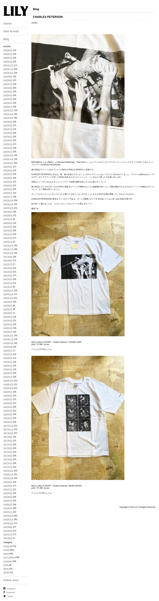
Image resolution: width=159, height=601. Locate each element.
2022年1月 (7, 242)
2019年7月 (7, 354)
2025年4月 (7, 95)
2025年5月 (7, 91)
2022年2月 (7, 238)
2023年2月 (7, 193)
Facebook (9, 592)
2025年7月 (7, 84)
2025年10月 (8, 73)
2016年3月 (7, 504)
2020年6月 (7, 313)
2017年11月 (8, 429)
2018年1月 (7, 422)
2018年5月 (7, 407)
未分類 (6, 572)
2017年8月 (7, 440)
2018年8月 (7, 395)
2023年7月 (7, 174)
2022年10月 (8, 208)
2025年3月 (7, 99)
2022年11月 (8, 204)
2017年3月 (7, 459)
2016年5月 (7, 497)
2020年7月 (7, 309)
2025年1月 (7, 107)
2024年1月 (7, 152)
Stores (7, 23)
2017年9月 (7, 437)
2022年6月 (7, 223)
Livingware (7, 561)
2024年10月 (8, 118)
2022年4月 (7, 230)
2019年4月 (7, 366)
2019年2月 (7, 373)
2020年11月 (8, 294)
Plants (6, 565)
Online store (10, 580)
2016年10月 (8, 478)
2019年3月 (7, 369)
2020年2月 (7, 328)
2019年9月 (7, 347)
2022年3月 (7, 234)
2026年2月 (7, 58)
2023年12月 (8, 155)
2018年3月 (7, 414)
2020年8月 (7, 305)
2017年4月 (7, 456)
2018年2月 (7, 418)
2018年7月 (7, 399)
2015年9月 (7, 527)
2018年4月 (7, 411)
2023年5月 (7, 182)
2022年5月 (7, 227)
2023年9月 (7, 167)
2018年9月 (7, 392)
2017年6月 (7, 448)
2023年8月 (7, 170)
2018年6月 (7, 403)
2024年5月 (7, 136)
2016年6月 (7, 493)
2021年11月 (8, 249)
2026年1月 (7, 62)
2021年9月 (7, 257)
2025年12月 (8, 65)
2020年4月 (7, 320)
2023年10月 (8, 163)
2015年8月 (7, 531)
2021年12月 (8, 245)
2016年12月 (8, 471)
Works (6, 569)
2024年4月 (7, 140)
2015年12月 (8, 516)
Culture (6, 550)
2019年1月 (7, 377)
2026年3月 (7, 54)
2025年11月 (8, 69)
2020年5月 (7, 317)
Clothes (6, 546)
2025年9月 (7, 76)
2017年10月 (8, 433)
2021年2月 (7, 283)
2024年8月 (7, 125)
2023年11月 (8, 159)
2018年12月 (8, 380)
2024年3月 (7, 144)
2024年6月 (7, 133)
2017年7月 (7, 444)
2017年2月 (7, 463)
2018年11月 (8, 384)
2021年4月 (7, 275)
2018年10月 (8, 388)
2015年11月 (8, 519)
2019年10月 (8, 343)
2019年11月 (8, 339)
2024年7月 (7, 129)
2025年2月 (7, 103)
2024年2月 (7, 148)
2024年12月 (8, 110)
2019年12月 (8, 335)
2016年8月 (7, 486)
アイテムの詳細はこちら (41, 349)
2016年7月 (7, 489)
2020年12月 (8, 290)
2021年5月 (7, 272)
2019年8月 (7, 350)
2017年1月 (7, 467)
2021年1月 (7, 287)
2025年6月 (7, 88)
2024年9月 (7, 122)
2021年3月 (7, 279)
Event (5, 554)
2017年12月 (8, 426)
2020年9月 (7, 302)
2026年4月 (7, 50)
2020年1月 (7, 332)
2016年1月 (7, 512)
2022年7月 (7, 219)
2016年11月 (8, 474)
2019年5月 (7, 362)
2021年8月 (7, 260)
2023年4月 (7, 185)
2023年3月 (7, 189)
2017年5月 (7, 452)
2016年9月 (7, 482)
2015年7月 (7, 534)
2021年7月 (7, 264)
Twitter (8, 596)
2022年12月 (8, 200)
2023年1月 (7, 197)
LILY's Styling (8, 557)
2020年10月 (8, 298)
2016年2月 (7, 508)
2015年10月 (8, 523)
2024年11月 (8, 114)
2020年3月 (7, 324)
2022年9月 (7, 212)
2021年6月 (7, 268)
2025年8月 (7, 80)
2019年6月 (7, 358)
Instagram (9, 588)
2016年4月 (7, 501)
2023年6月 (7, 178)
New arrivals (11, 31)
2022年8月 (7, 215)
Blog (6, 39)
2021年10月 (8, 253)
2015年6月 (7, 538)
